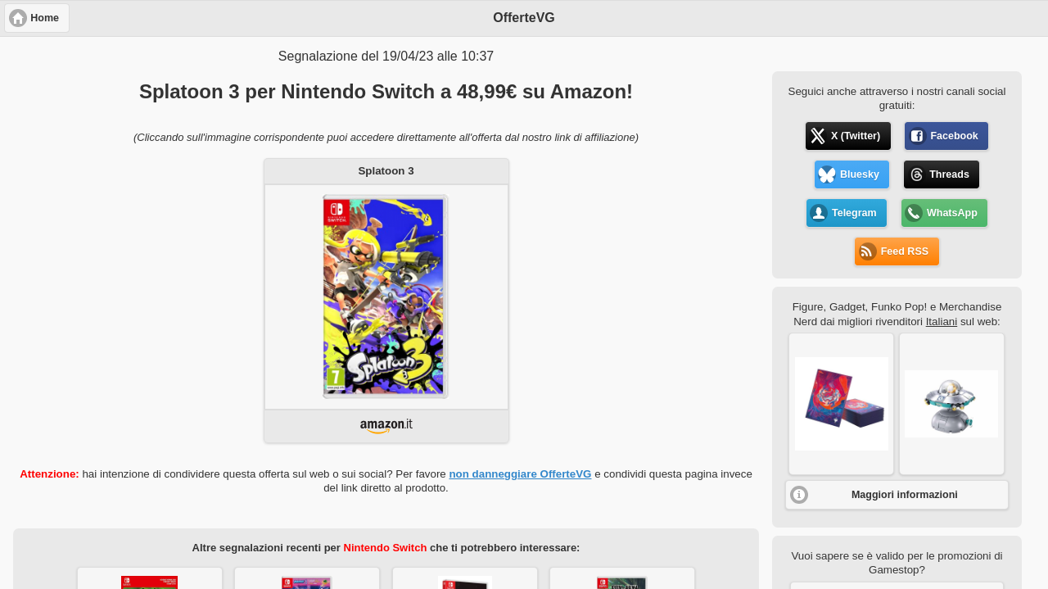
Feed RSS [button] (904, 251)
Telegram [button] (854, 213)
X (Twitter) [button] (855, 136)
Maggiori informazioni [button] (905, 495)
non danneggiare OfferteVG (520, 474)
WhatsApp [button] (952, 213)
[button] (841, 404)
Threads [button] (949, 174)
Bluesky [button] (859, 174)
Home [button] (44, 18)
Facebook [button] (954, 136)
